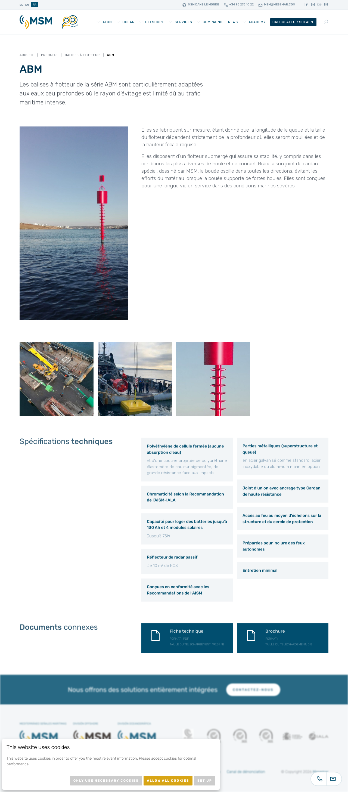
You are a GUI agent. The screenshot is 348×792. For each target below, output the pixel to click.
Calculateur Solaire (293, 22)
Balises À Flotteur (82, 55)
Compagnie (213, 22)
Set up (204, 780)
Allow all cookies (168, 780)
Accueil (27, 55)
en (27, 5)
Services (183, 22)
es (21, 5)
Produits (49, 55)
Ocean (129, 22)
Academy (257, 22)
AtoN (107, 22)
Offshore (154, 22)
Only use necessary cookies (106, 780)
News (233, 22)
